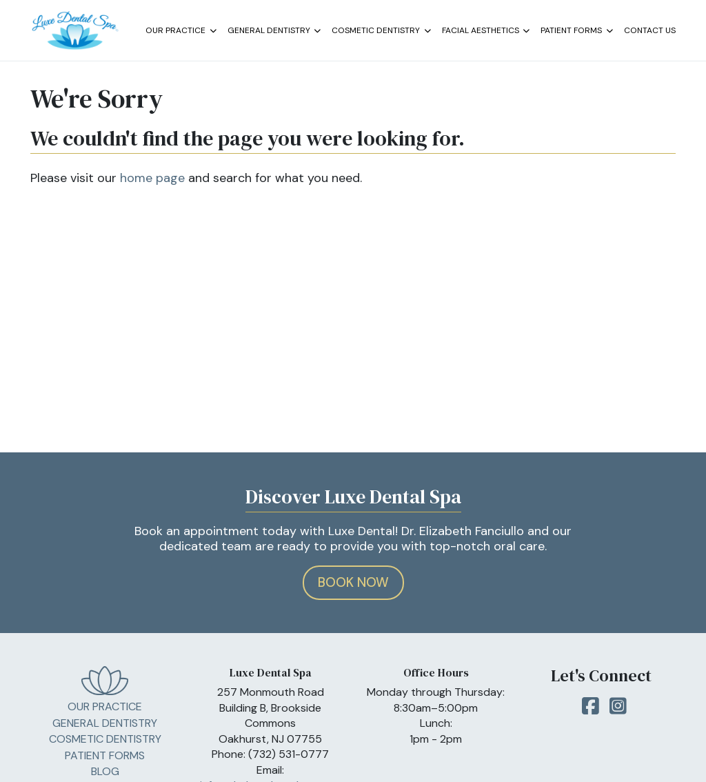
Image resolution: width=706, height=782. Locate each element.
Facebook (590, 710)
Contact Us (650, 30)
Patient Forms (577, 31)
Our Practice (180, 31)
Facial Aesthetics (486, 31)
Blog (105, 771)
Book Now (353, 582)
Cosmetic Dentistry (381, 31)
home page (152, 178)
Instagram (618, 710)
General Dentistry (274, 31)
